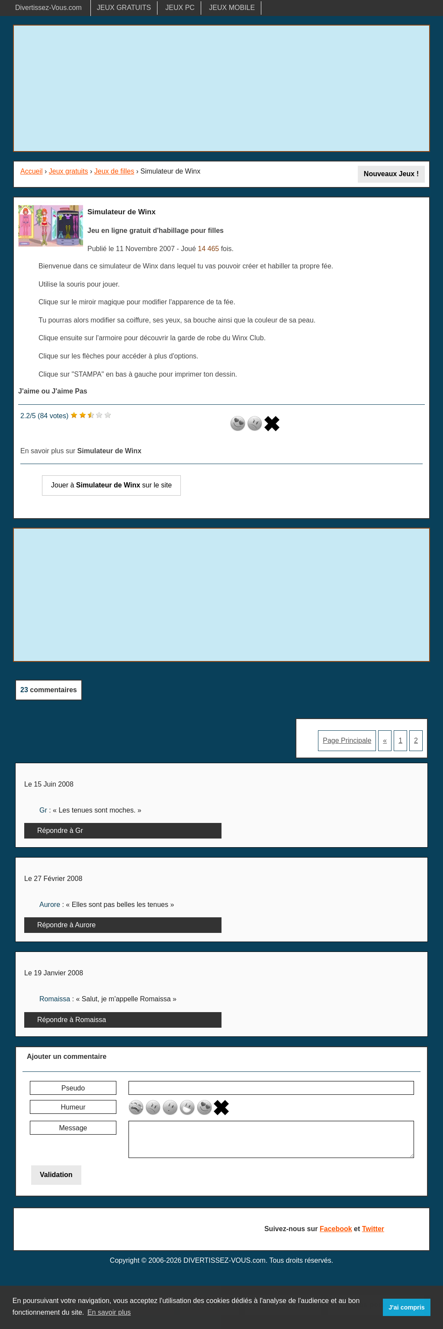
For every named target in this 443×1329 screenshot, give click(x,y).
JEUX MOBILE (232, 7)
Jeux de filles (114, 171)
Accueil (31, 171)
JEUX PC (180, 7)
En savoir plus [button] (109, 1312)
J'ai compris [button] (406, 1307)
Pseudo (73, 1088)
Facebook (336, 1228)
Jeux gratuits (68, 171)
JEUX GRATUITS (124, 7)
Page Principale (347, 740)
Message (73, 1128)
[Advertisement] (221, 88)
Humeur (73, 1107)
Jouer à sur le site (111, 485)
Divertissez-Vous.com (48, 7)
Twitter (373, 1228)
